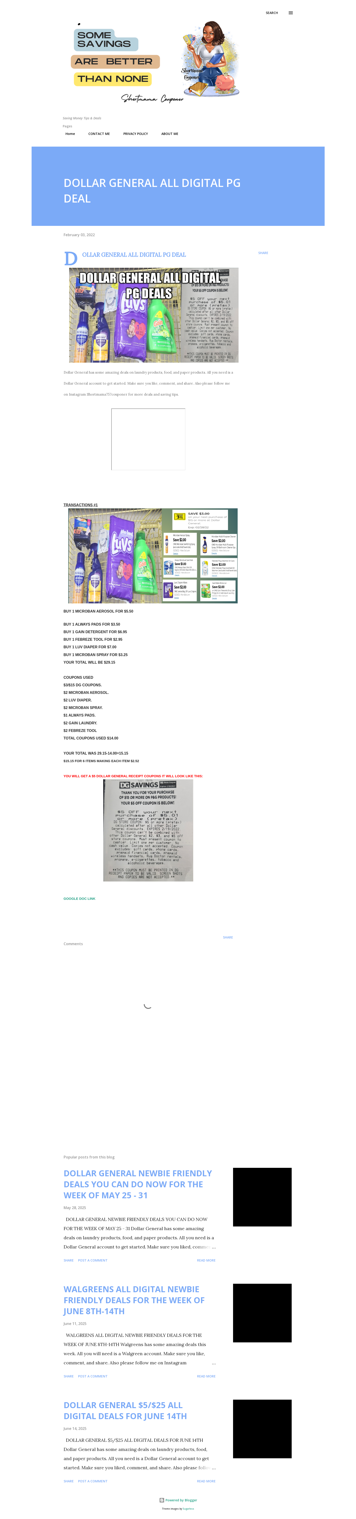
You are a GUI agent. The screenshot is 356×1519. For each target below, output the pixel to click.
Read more (206, 1260)
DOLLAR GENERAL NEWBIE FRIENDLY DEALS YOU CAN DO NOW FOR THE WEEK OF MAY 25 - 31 (138, 1184)
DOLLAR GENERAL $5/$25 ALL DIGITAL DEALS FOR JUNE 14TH (125, 1410)
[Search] (272, 13)
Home (67, 133)
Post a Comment (93, 1260)
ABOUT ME (167, 133)
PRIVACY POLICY (133, 133)
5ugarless (188, 1508)
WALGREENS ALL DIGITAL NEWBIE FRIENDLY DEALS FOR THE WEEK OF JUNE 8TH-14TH (134, 1300)
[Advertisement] (141, 1097)
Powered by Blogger (178, 1500)
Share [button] (263, 253)
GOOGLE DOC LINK (80, 898)
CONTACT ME (96, 133)
